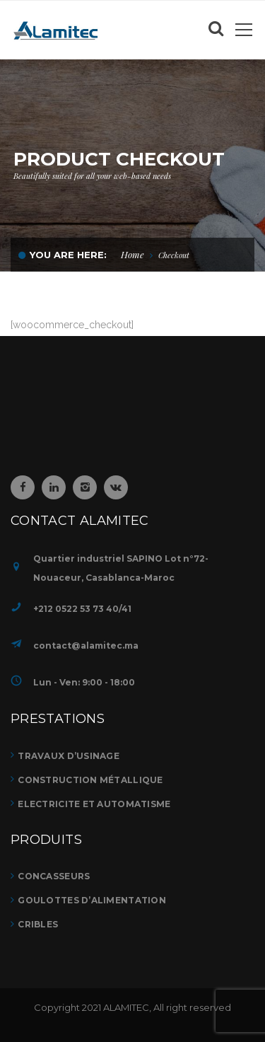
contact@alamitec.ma (86, 645)
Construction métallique (90, 780)
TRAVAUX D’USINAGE (68, 756)
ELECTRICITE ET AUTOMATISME (94, 804)
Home (132, 254)
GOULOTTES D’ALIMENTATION (92, 900)
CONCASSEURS (54, 876)
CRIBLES (38, 924)
